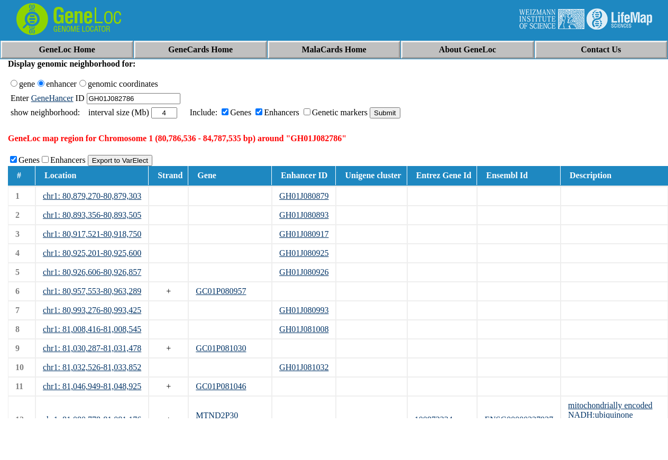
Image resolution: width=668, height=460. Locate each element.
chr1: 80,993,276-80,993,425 (92, 310)
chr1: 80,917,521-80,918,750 (92, 233)
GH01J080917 (303, 233)
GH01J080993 (303, 310)
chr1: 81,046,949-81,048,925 (92, 386)
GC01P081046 (221, 386)
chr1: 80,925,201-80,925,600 (92, 253)
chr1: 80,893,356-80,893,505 (92, 214)
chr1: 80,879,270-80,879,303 (92, 195)
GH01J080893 (303, 214)
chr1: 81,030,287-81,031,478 (92, 348)
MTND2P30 (217, 415)
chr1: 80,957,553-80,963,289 (92, 291)
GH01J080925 (303, 253)
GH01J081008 (303, 329)
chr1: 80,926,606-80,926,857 (92, 272)
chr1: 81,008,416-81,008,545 (92, 329)
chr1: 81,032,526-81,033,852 (92, 367)
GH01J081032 (303, 367)
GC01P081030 (221, 348)
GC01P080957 (221, 291)
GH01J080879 (303, 195)
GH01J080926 (303, 272)
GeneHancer (52, 98)
